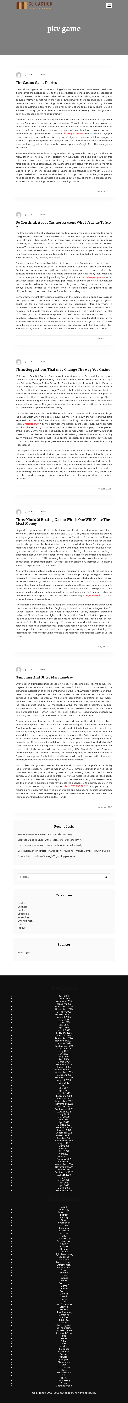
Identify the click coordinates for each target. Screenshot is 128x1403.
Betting (64, 1217)
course (64, 1243)
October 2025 (64, 1012)
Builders (64, 1225)
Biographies (64, 1222)
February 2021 (64, 1159)
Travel (64, 1383)
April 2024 (64, 1059)
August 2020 (64, 1175)
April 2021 (64, 1153)
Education (23, 913)
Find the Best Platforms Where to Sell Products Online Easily (50, 845)
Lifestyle (64, 1307)
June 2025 (64, 1022)
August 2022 (64, 1111)
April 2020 (64, 1185)
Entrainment (64, 1267)
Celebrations (64, 1238)
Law (20, 924)
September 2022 (64, 1109)
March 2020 (64, 1188)
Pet (64, 1335)
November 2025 (64, 1009)
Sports (64, 1378)
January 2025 (64, 1035)
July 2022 (64, 1114)
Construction (64, 1241)
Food (64, 1280)
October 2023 (64, 1075)
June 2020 (64, 1180)
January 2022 (64, 1130)
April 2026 (64, 996)
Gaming (64, 1291)
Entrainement (64, 1265)
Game (64, 1286)
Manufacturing (64, 1312)
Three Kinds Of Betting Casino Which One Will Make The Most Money (63, 522)
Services (63, 1357)
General (64, 1293)
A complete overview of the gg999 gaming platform (46, 856)
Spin (64, 1375)
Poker (64, 1338)
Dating (64, 1249)
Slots (64, 1370)
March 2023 (64, 1093)
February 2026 (64, 1001)
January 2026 (64, 1004)
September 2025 (64, 1014)
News (64, 1322)
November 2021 (64, 1135)
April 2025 (64, 1027)
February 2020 (64, 1190)
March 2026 (64, 998)
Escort (64, 1270)
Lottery (64, 1309)
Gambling (64, 1283)
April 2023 (64, 1090)
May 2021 (64, 1151)
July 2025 (64, 1019)
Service (64, 1354)
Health (21, 910)
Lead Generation (64, 1304)
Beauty (64, 1215)
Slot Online (64, 1367)
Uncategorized (64, 1385)
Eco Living (64, 1257)
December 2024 (64, 1038)
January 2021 (64, 1161)
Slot (64, 1364)
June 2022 (64, 1117)
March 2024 (64, 1061)
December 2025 (64, 1006)
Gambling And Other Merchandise (44, 677)
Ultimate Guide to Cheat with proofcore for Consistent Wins (50, 839)
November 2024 (64, 1040)
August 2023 (64, 1080)
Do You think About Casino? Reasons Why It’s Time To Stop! (63, 224)
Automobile (64, 1212)
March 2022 (64, 1125)
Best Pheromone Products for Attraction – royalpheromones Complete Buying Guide (64, 850)
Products (64, 1349)
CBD (64, 1236)
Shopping (64, 1359)
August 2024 (64, 1048)
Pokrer (64, 1341)
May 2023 (64, 1088)
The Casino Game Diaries (36, 83)
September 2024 (64, 1046)
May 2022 (64, 1119)
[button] (109, 5)
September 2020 (64, 1172)
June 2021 (64, 1148)
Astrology (64, 1209)
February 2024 (64, 1064)
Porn (64, 1343)
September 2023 (64, 1077)
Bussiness (64, 1230)
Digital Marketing (64, 1254)
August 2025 (64, 1017)
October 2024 (64, 1043)
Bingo (64, 1220)
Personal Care (64, 1333)
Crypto (64, 1246)
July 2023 (64, 1083)
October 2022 (64, 1106)
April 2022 (64, 1122)
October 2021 (64, 1138)
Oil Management (64, 1325)
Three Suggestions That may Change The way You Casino (63, 369)
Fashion (64, 1275)
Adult (64, 1207)
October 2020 (64, 1169)
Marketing (23, 917)
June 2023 (64, 1085)
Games (64, 1288)
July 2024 (64, 1051)
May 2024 (64, 1056)
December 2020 (64, 1164)
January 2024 (64, 1067)
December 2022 (64, 1101)
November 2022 (64, 1104)
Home (64, 1299)
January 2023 (64, 1098)
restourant (64, 1351)
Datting (64, 1251)
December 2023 (64, 1069)
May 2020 (64, 1182)
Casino (42, 74)
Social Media (64, 1372)
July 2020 (64, 1177)
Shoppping (64, 1362)
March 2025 (64, 1030)
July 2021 (64, 1146)
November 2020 (64, 1167)
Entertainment (25, 920)
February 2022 (64, 1127)
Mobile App (64, 1320)
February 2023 (64, 1096)
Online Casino (64, 1328)
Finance (64, 1278)
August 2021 (63, 1143)
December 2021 (64, 1132)
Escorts (64, 1272)
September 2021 (64, 1140)
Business (22, 906)
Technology (64, 1380)
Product (22, 927)
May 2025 (64, 1025)
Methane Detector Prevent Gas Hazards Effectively (45, 834)
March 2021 (64, 1156)
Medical (64, 1317)
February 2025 (64, 1033)
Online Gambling (64, 1330)
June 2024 (64, 1054)
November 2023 (64, 1072)
